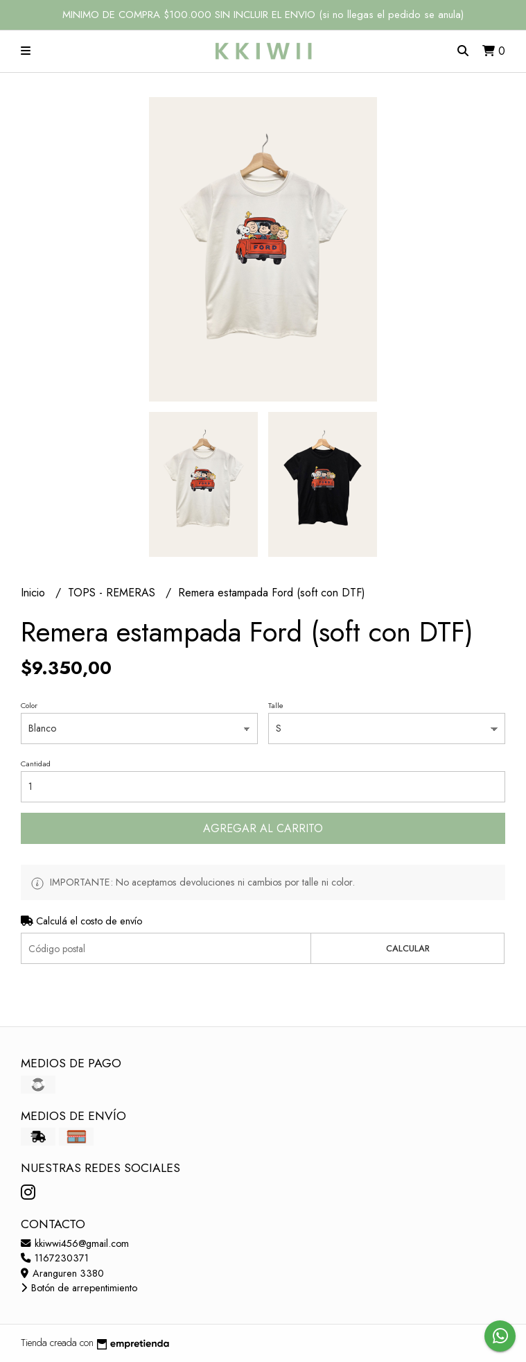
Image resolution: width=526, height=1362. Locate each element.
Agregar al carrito (263, 828)
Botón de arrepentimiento (79, 1288)
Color (29, 705)
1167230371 (55, 1258)
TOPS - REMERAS (113, 593)
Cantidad (36, 763)
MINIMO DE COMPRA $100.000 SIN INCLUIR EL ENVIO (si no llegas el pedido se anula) (263, 14)
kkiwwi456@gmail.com (75, 1243)
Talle (275, 705)
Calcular (408, 948)
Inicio (35, 593)
